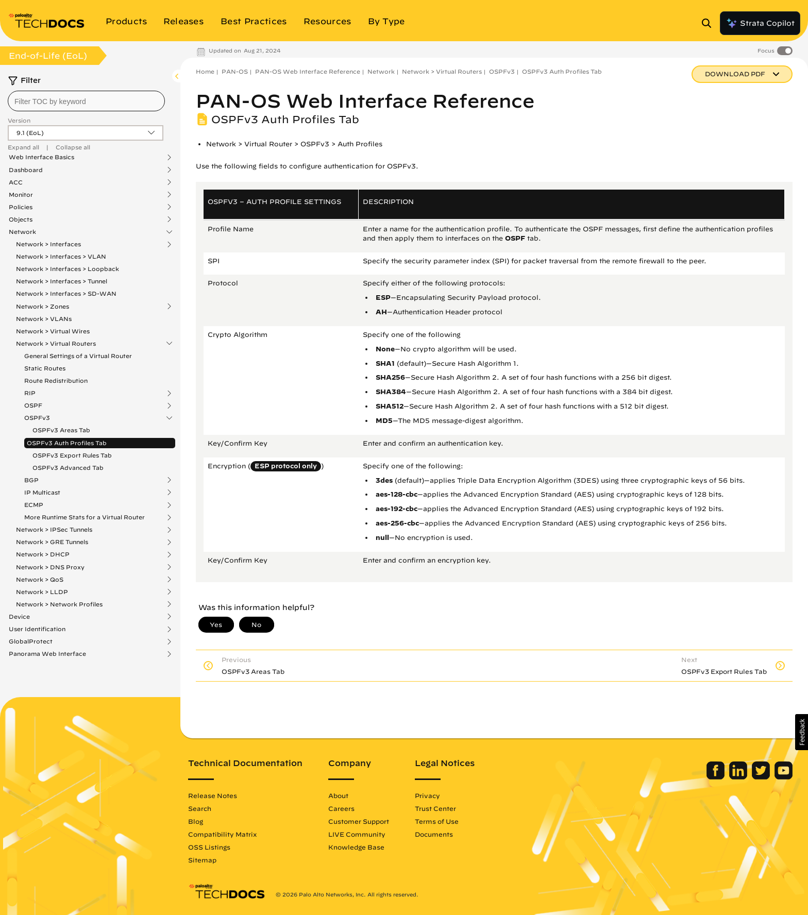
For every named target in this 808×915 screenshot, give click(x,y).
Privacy (427, 795)
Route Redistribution (56, 380)
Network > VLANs (44, 318)
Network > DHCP (43, 554)
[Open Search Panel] (709, 23)
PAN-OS (235, 71)
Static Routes (44, 368)
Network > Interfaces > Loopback (67, 268)
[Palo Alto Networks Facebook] (716, 777)
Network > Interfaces (48, 244)
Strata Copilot (760, 23)
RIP (30, 393)
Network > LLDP (42, 592)
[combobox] (86, 101)
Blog (195, 821)
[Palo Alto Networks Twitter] (762, 777)
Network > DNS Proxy (50, 567)
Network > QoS (39, 580)
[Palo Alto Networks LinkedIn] (739, 777)
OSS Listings (209, 847)
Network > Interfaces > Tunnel (61, 281)
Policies (20, 207)
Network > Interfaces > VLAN (61, 256)
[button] (801, 732)
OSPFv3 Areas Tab (61, 430)
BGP (31, 480)
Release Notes (212, 795)
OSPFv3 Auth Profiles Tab (67, 442)
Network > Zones (42, 306)
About (338, 795)
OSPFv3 (37, 418)
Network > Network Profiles (59, 604)
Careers (341, 808)
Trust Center (435, 808)
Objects (20, 219)
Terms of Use (437, 821)
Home (205, 71)
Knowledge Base (356, 847)
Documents (434, 834)
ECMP (33, 505)
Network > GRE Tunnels (52, 542)
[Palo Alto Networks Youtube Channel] (784, 777)
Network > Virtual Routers (56, 344)
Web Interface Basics (41, 157)
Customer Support (358, 821)
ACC (16, 182)
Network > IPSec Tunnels (54, 530)
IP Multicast (42, 492)
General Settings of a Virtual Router (78, 355)
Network (22, 232)
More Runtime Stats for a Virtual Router (84, 517)
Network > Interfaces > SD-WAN (66, 293)
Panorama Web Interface (47, 654)
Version (19, 120)
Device (19, 617)
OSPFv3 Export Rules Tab (72, 455)
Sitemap (202, 859)
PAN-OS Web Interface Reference (307, 71)
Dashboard (26, 170)
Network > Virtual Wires (53, 331)
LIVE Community (356, 834)
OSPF (33, 405)
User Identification (37, 629)
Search (199, 808)
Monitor (21, 195)
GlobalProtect (31, 641)
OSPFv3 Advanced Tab (68, 467)
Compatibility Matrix (222, 834)
